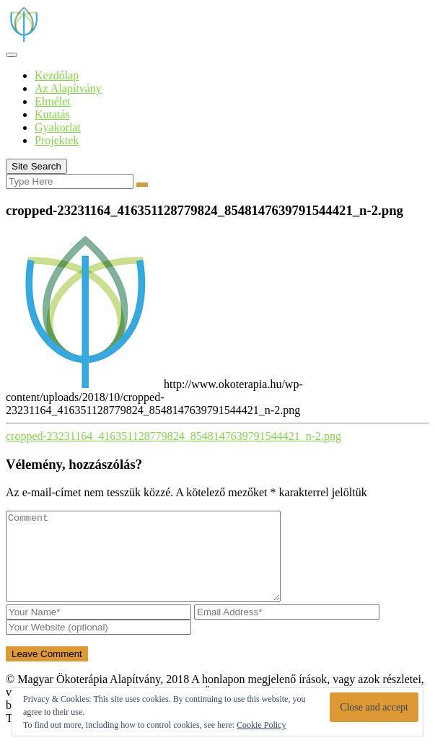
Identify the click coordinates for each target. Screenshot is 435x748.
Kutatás (52, 114)
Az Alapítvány (68, 88)
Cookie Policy (261, 725)
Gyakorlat (58, 127)
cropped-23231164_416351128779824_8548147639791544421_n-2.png (173, 436)
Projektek (57, 140)
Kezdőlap (57, 75)
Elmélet (53, 101)
